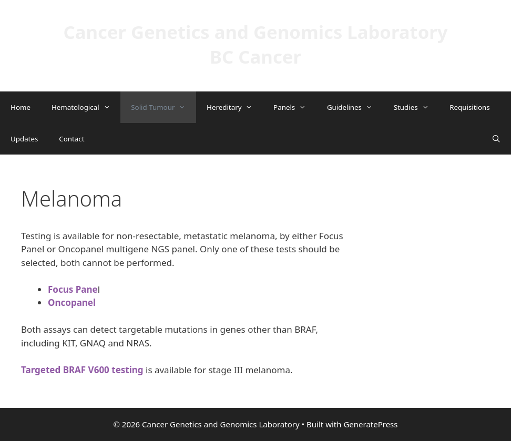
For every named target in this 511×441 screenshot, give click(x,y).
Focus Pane (73, 289)
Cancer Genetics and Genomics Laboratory (255, 31)
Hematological (86, 107)
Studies (417, 107)
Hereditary (235, 107)
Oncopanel (72, 302)
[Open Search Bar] (496, 139)
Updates (24, 138)
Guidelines (355, 107)
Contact (71, 138)
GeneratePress (370, 424)
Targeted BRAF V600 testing (82, 370)
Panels (294, 107)
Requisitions (469, 107)
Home (20, 107)
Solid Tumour (163, 107)
